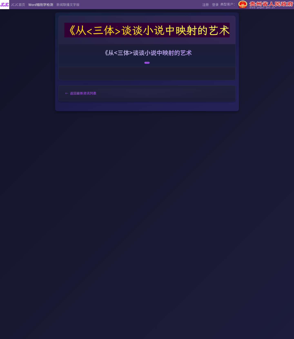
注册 (205, 4)
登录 (215, 4)
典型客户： (257, 4)
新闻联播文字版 (67, 4)
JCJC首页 (18, 4)
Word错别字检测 (40, 4)
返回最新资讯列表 (80, 93)
